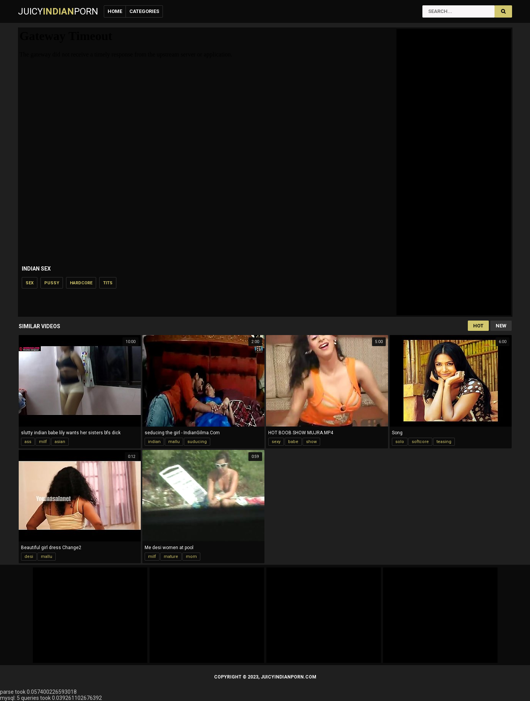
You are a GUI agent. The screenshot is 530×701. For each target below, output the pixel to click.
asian (60, 441)
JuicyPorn (58, 11)
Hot (478, 326)
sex (30, 282)
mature (171, 556)
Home (115, 11)
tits (108, 282)
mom (191, 556)
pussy (51, 282)
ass (27, 441)
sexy (276, 441)
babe (293, 441)
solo (399, 441)
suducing (197, 441)
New (501, 326)
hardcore (81, 282)
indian (154, 441)
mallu (174, 441)
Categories (144, 11)
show (311, 441)
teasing (444, 441)
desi (28, 556)
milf (43, 441)
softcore (420, 441)
